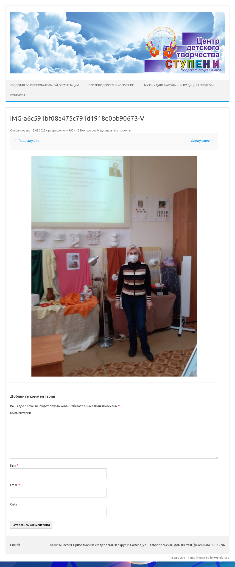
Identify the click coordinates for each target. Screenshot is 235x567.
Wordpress (221, 557)
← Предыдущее (27, 140)
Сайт (13, 504)
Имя (14, 465)
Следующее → (202, 140)
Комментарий (20, 413)
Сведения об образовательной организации (44, 85)
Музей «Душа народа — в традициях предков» (179, 85)
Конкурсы (17, 95)
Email (15, 485)
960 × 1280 (75, 130)
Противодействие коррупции (111, 85)
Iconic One (178, 557)
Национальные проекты (114, 130)
